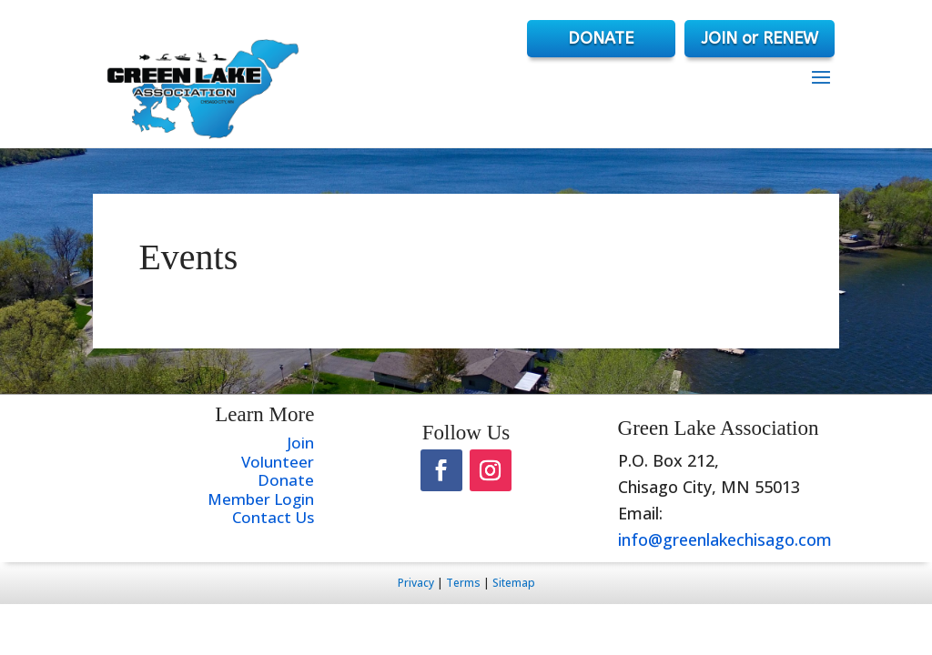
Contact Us (273, 517)
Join (300, 442)
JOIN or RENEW (759, 38)
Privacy (416, 582)
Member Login (261, 499)
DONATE (597, 38)
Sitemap (513, 582)
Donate (286, 479)
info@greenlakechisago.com (725, 539)
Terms (463, 582)
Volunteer (277, 461)
